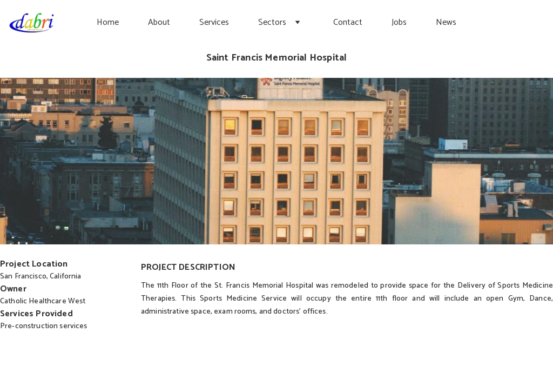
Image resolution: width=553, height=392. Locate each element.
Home (108, 22)
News (446, 22)
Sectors (272, 22)
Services (214, 22)
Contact (347, 22)
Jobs (399, 22)
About (159, 22)
